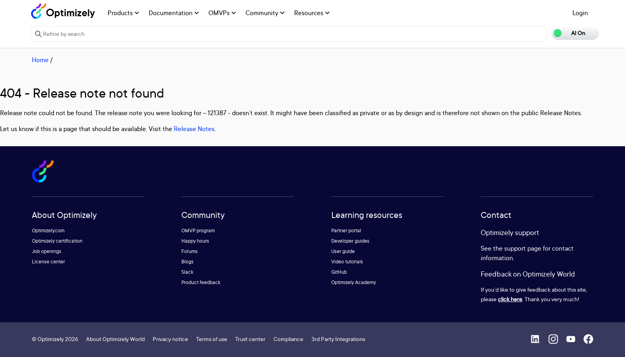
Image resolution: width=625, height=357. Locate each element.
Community (265, 12)
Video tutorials (347, 261)
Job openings (46, 251)
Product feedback (200, 282)
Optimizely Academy (353, 282)
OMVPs (222, 12)
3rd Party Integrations (338, 339)
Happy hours (195, 240)
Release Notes (194, 128)
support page (522, 248)
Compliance (288, 339)
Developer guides (350, 240)
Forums (189, 251)
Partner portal (346, 230)
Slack (187, 272)
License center (48, 261)
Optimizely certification (57, 240)
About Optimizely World (115, 339)
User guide (343, 251)
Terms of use (211, 339)
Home (40, 59)
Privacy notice (170, 339)
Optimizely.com (48, 230)
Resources (312, 12)
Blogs (187, 261)
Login (580, 12)
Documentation (174, 12)
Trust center (250, 339)
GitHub (339, 272)
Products (123, 12)
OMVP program (198, 230)
